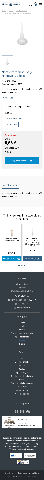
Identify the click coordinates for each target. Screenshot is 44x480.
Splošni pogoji (22, 372)
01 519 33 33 (22, 296)
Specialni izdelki (22, 337)
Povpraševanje (32, 258)
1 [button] (19, 266)
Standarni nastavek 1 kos (16, 118)
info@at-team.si (22, 308)
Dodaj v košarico (12, 258)
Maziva (22, 330)
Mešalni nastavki (21, 11)
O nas (22, 358)
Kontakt (22, 380)
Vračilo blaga (22, 387)
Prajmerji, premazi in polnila (22, 333)
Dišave (22, 344)
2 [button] (22, 266)
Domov (4, 11)
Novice (22, 365)
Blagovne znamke (22, 362)
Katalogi (22, 369)
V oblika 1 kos (12, 124)
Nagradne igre (22, 390)
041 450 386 (22, 304)
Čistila (22, 322)
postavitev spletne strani (17, 477)
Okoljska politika (22, 394)
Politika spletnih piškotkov (22, 376)
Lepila (22, 326)
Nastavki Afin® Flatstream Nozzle (12, 239)
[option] (7, 61)
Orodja (11, 11)
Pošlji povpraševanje (22, 161)
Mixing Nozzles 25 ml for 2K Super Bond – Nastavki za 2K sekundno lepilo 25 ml (32, 242)
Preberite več (7, 98)
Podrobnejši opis (10, 185)
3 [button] (25, 266)
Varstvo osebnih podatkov (22, 383)
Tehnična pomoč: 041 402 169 (22, 300)
